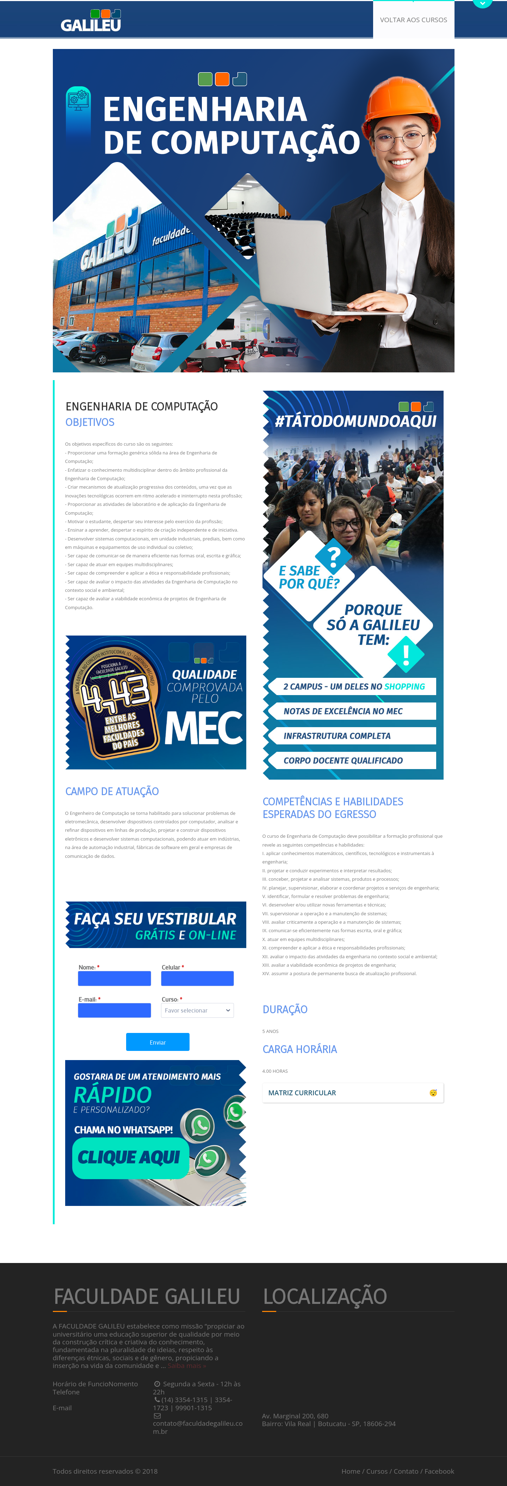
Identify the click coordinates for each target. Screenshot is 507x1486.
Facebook (440, 1471)
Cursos (377, 1471)
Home (350, 1471)
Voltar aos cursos (413, 19)
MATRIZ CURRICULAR (302, 1092)
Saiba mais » (187, 1365)
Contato (406, 1471)
